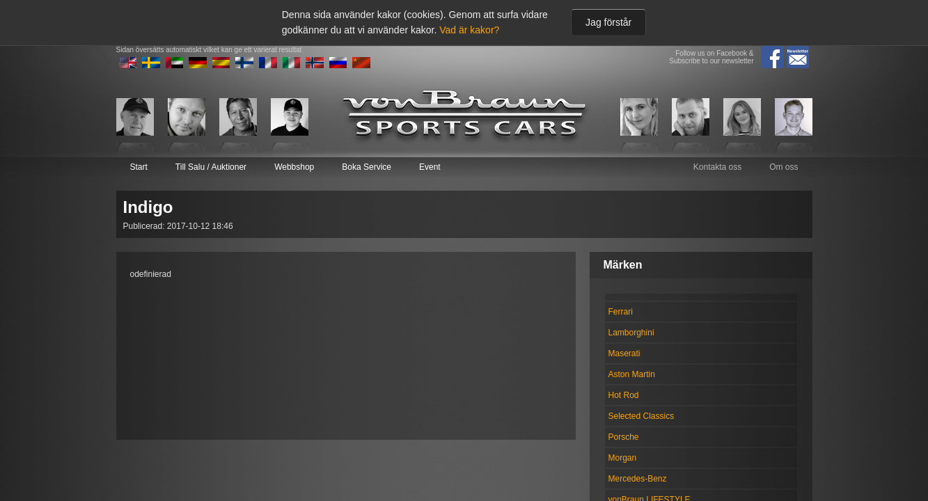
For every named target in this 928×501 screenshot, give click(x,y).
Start (139, 167)
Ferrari (620, 312)
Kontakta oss (717, 167)
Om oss (783, 167)
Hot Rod (623, 395)
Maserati (624, 353)
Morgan (622, 458)
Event (430, 167)
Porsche (623, 437)
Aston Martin (631, 374)
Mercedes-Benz (637, 479)
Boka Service (366, 167)
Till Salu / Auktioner (210, 167)
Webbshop (294, 167)
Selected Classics (641, 416)
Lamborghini (631, 332)
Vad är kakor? (469, 29)
